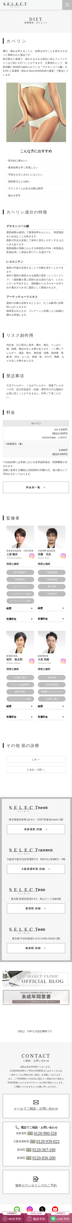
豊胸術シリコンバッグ (51, 691)
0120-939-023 (47, 1141)
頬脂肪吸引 (20, 579)
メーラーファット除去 (20, 601)
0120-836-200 (43, 1158)
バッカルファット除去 (20, 594)
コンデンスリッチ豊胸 (20, 699)
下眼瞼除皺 (51, 579)
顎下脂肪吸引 (20, 572)
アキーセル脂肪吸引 (20, 684)
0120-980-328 (45, 1133)
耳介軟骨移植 (51, 684)
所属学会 (11, 619)
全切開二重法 (20, 677)
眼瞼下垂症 (20, 691)
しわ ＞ (36, 759)
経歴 (8, 608)
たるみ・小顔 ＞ (36, 769)
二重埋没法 (51, 594)
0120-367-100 (43, 1150)
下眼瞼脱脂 (51, 572)
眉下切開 (52, 586)
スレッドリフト (20, 586)
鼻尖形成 (52, 677)
